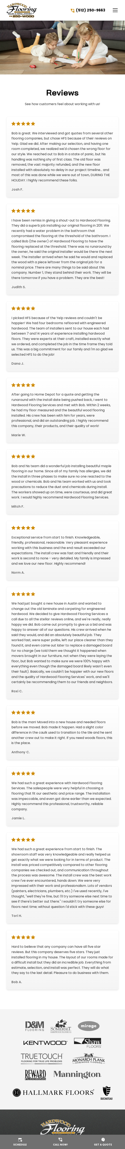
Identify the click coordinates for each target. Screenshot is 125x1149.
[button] (113, 10)
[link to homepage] (21, 10)
